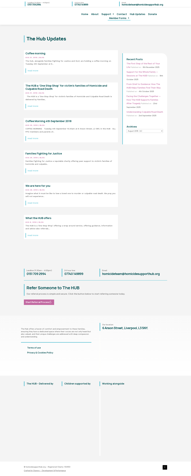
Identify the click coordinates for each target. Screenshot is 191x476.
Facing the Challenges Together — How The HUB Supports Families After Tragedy (144, 100)
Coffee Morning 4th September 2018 (48, 121)
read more (33, 70)
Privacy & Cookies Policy (40, 352)
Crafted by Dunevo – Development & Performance (45, 471)
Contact (122, 14)
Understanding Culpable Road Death (145, 112)
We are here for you (37, 186)
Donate (152, 14)
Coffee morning (35, 53)
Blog (41, 57)
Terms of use (34, 347)
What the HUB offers (38, 218)
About (95, 14)
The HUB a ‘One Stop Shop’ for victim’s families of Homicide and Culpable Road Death (66, 87)
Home (84, 14)
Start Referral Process (38, 302)
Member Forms (117, 18)
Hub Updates (137, 14)
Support (106, 14)
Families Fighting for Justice (43, 153)
